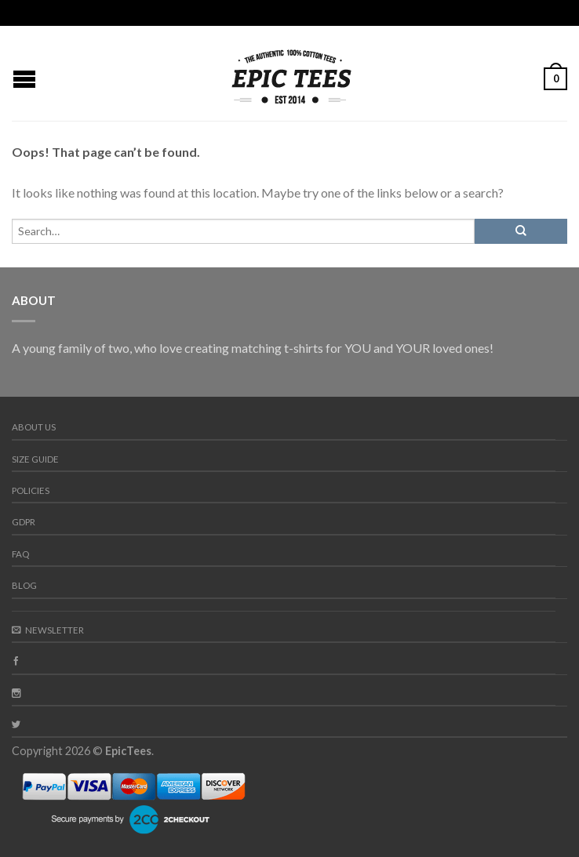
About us (34, 427)
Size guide (35, 459)
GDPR (23, 522)
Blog (24, 585)
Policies (30, 490)
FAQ (20, 554)
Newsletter (48, 630)
